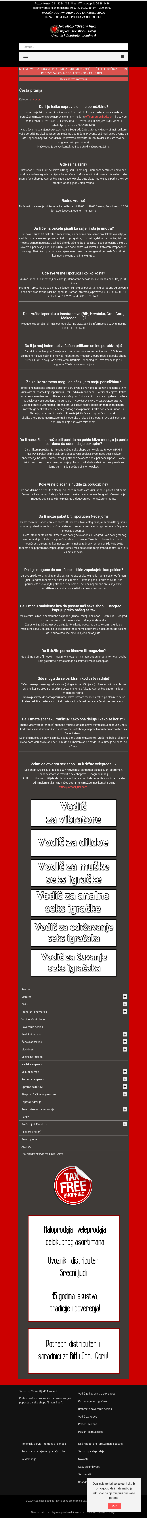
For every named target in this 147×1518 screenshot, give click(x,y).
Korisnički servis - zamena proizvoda (43, 1443)
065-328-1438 (101, 3)
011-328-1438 (60, 3)
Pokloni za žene (87, 1424)
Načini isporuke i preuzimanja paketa (100, 1443)
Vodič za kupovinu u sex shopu (97, 1393)
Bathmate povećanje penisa (95, 1409)
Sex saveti (84, 1474)
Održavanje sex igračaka (92, 1401)
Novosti (37, 99)
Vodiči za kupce (87, 1416)
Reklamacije (28, 1459)
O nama (35, 1512)
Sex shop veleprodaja (91, 1451)
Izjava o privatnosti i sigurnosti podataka (73, 1512)
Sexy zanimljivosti (89, 1466)
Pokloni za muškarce (90, 1431)
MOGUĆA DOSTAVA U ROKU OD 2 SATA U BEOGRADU (73, 12)
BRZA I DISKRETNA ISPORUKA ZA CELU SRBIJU (73, 17)
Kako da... (46, 1512)
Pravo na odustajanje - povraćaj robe (43, 1451)
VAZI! (114, 1506)
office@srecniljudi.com (99, 116)
